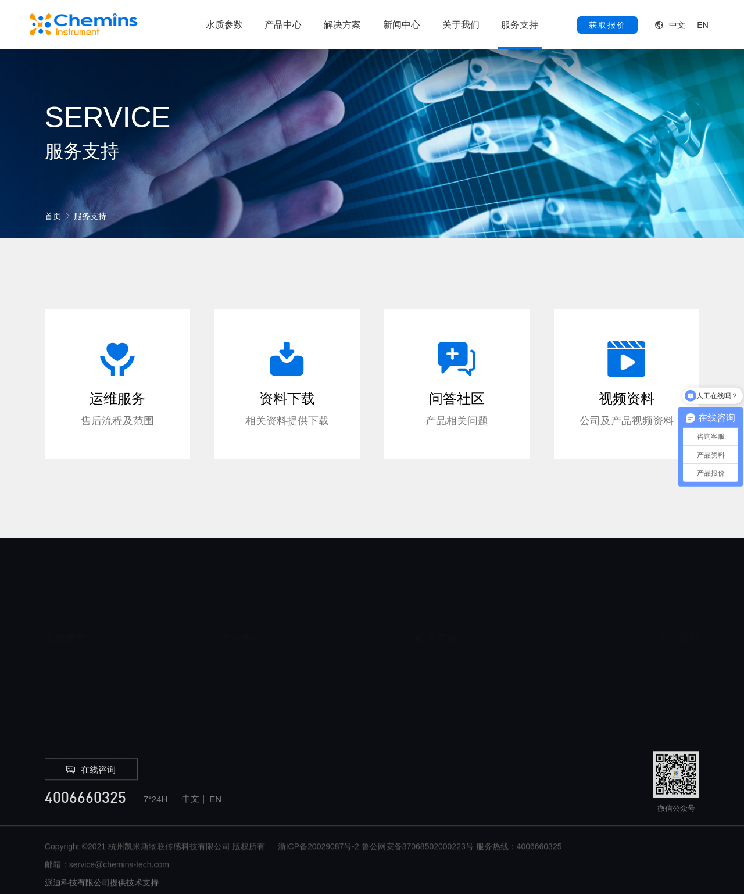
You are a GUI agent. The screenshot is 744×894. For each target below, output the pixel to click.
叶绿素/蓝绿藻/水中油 (158, 655)
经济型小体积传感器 (257, 673)
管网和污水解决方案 (451, 655)
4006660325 (85, 820)
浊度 (127, 673)
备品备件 (135, 726)
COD (54, 655)
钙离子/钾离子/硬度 (154, 708)
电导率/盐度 (66, 673)
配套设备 (342, 691)
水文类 (338, 655)
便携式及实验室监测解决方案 (589, 655)
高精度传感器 (245, 655)
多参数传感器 (245, 691)
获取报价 (607, 25)
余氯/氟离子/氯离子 (154, 637)
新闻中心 (401, 25)
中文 (677, 25)
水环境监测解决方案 (451, 637)
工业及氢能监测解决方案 (460, 708)
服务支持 (519, 25)
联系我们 (673, 708)
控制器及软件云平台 (362, 637)
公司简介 (673, 637)
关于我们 (461, 25)
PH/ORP (60, 691)
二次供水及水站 (249, 726)
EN (702, 25)
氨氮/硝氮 (62, 708)
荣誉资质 (673, 673)
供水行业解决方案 (447, 673)
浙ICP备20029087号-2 (318, 867)
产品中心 (283, 25)
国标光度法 (241, 708)
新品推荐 (237, 637)
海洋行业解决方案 (447, 726)
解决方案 (342, 25)
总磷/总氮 (62, 726)
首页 (53, 216)
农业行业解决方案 (447, 691)
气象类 (338, 673)
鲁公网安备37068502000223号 (418, 867)
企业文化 (673, 655)
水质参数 (224, 25)
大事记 (669, 691)
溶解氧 (57, 637)
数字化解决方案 (564, 637)
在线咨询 (91, 791)
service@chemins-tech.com (119, 886)
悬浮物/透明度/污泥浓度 (162, 691)
